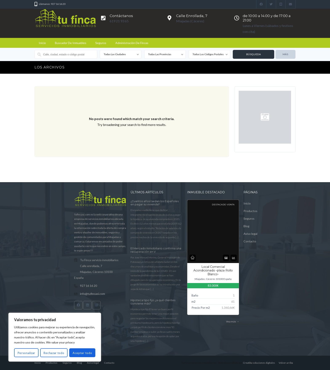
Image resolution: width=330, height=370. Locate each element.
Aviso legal (250, 233)
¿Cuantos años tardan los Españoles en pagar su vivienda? (154, 203)
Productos (250, 211)
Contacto (250, 241)
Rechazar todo (53, 353)
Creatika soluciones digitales (259, 362)
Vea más (232, 321)
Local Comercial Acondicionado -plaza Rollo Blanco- (213, 270)
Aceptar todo (82, 353)
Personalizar (26, 353)
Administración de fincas (131, 43)
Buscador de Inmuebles (70, 43)
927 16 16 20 (88, 285)
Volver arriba (286, 362)
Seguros (100, 43)
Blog (246, 226)
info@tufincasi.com (92, 293)
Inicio (42, 43)
